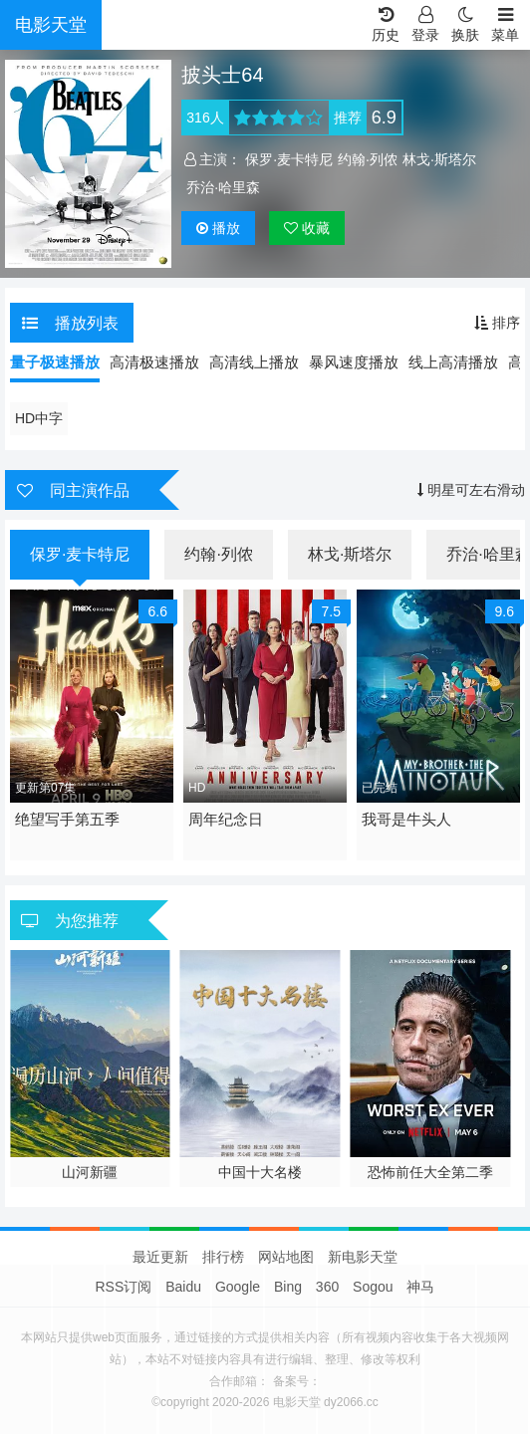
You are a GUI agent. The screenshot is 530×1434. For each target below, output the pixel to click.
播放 (218, 228)
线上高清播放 (453, 362)
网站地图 (286, 1257)
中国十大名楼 (260, 1172)
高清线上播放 (254, 362)
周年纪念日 (225, 819)
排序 (497, 323)
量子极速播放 (55, 362)
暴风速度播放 (353, 362)
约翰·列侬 (368, 159)
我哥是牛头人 (406, 819)
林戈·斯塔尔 (439, 159)
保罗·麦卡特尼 (289, 159)
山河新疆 (90, 1172)
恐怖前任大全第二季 (430, 1172)
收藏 (307, 228)
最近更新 (160, 1257)
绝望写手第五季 (67, 819)
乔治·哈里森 (223, 187)
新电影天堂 (363, 1257)
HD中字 (39, 418)
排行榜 (223, 1257)
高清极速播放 (154, 362)
